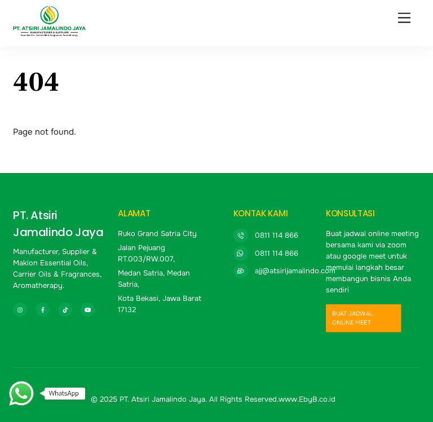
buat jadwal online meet (352, 318)
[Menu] (404, 18)
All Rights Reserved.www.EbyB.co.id (272, 399)
